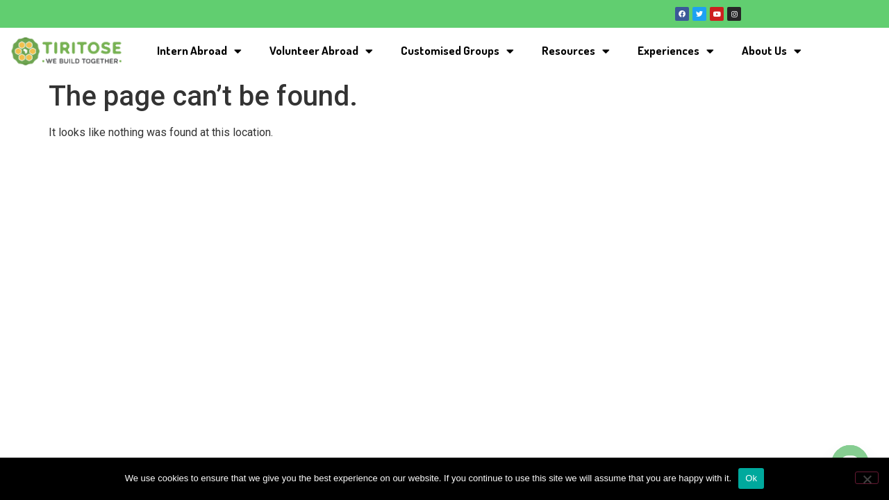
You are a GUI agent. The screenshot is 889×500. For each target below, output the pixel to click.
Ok (751, 478)
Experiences (676, 51)
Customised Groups (457, 51)
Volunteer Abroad (321, 51)
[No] (867, 478)
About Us (771, 51)
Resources (576, 51)
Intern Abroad (199, 51)
